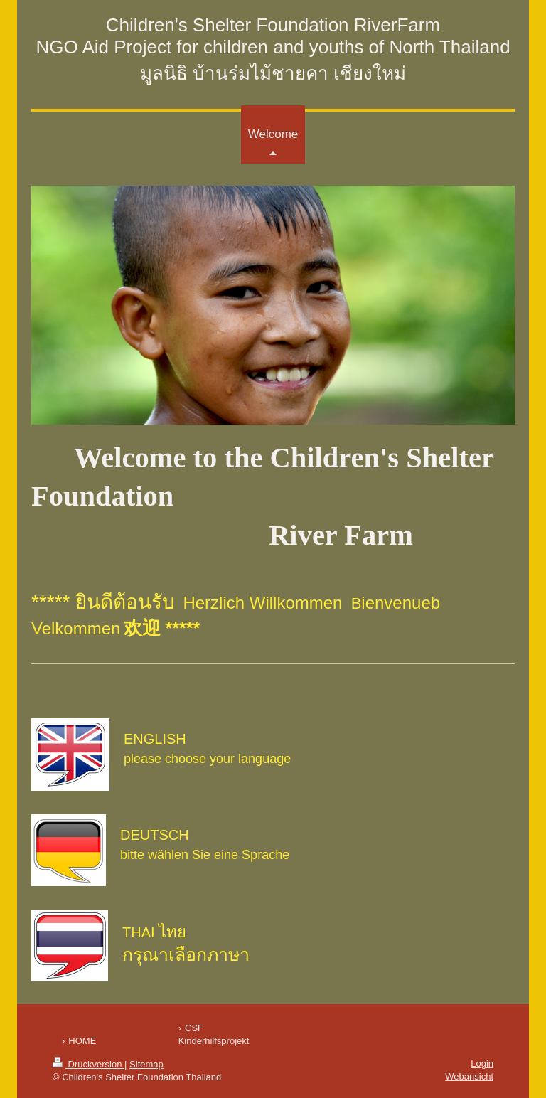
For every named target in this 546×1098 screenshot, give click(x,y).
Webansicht (469, 1076)
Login (482, 1063)
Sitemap (146, 1064)
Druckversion (88, 1064)
